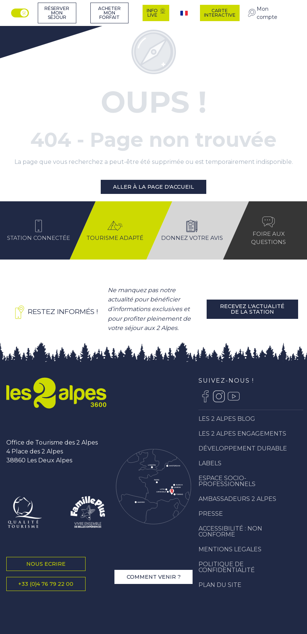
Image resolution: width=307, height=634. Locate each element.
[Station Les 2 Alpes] (29, 31)
